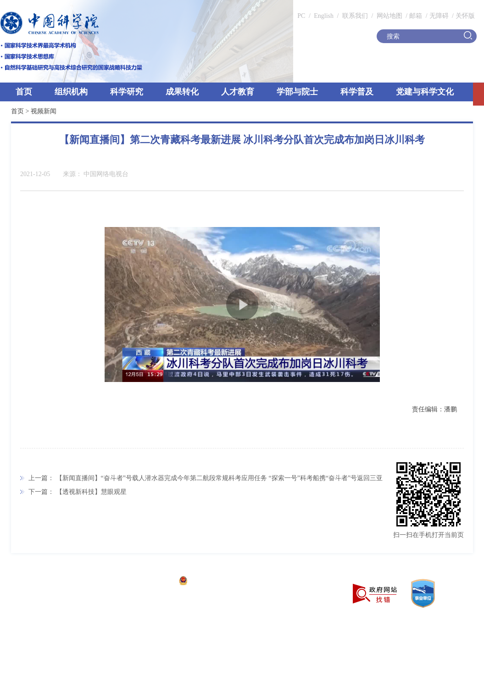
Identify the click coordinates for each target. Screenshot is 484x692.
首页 (24, 91)
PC (301, 15)
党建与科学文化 (425, 91)
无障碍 (439, 15)
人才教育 (237, 91)
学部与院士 (297, 91)
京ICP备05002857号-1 (142, 581)
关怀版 (465, 15)
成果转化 (182, 91)
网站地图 (388, 15)
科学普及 (356, 91)
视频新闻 (43, 111)
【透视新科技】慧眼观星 (91, 491)
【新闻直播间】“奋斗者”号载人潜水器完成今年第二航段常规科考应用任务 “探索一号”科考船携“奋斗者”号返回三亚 (219, 478)
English (324, 15)
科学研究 (126, 91)
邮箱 (415, 15)
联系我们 (355, 15)
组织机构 (71, 91)
